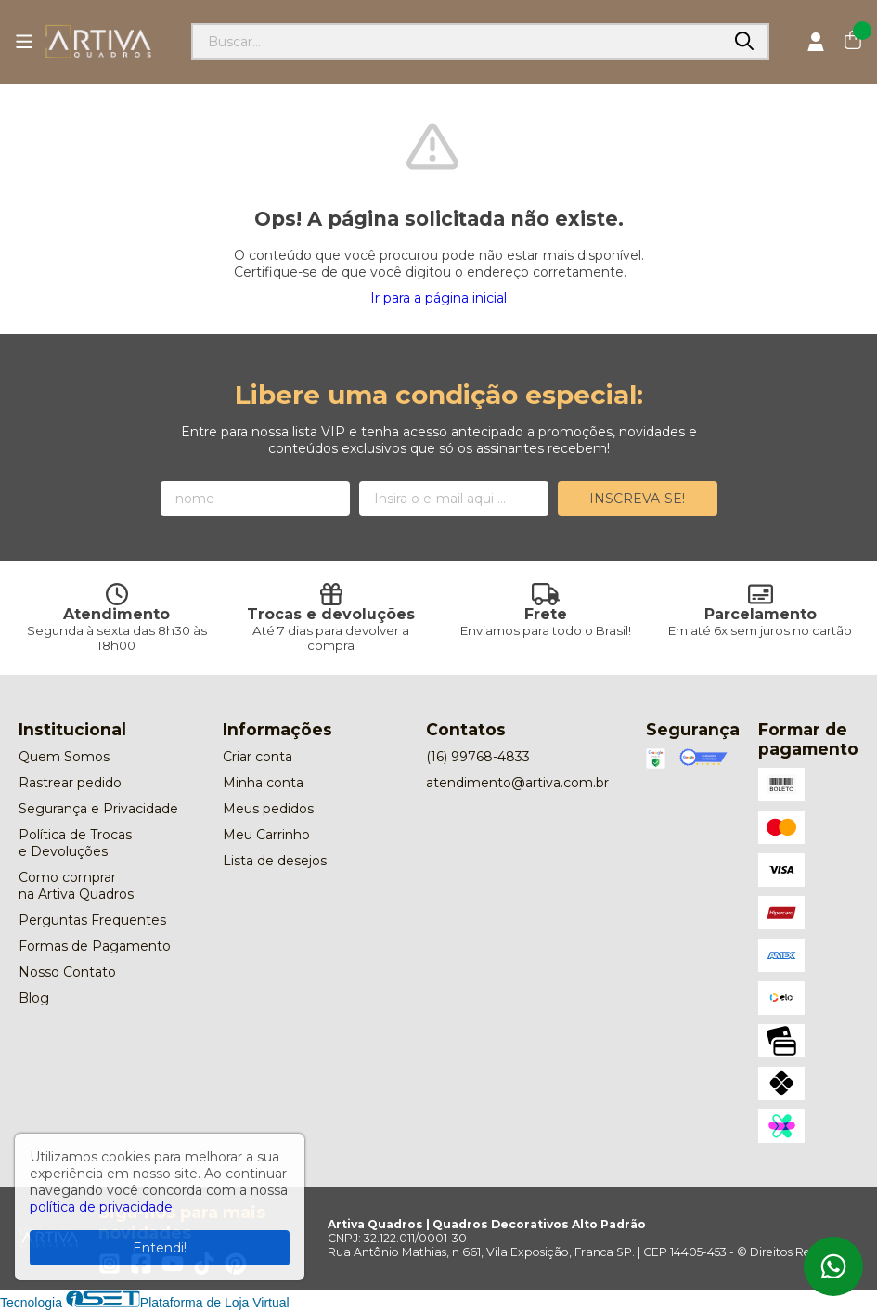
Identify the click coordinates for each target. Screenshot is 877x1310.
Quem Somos (64, 756)
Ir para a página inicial (438, 298)
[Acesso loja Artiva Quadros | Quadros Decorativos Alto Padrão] (815, 41)
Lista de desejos (275, 860)
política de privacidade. (102, 1207)
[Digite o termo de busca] (457, 41)
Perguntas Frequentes (92, 920)
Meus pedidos (268, 808)
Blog (34, 998)
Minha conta (263, 782)
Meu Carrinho (266, 834)
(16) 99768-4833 (478, 756)
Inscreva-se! (637, 498)
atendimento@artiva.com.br (517, 782)
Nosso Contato (67, 972)
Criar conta (257, 756)
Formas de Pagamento (95, 946)
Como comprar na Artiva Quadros (76, 885)
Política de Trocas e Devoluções (75, 843)
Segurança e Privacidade (98, 808)
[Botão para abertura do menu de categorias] (24, 41)
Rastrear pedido (70, 782)
